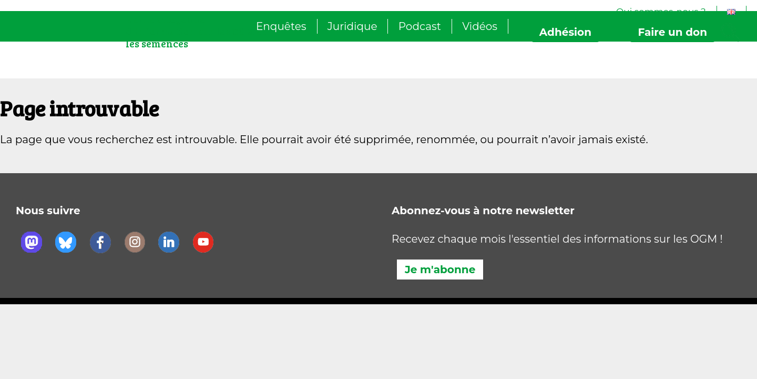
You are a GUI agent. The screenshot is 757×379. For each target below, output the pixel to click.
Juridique (352, 26)
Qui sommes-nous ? (661, 11)
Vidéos (479, 26)
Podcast (419, 26)
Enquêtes (281, 26)
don (672, 32)
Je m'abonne (440, 269)
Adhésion (565, 32)
